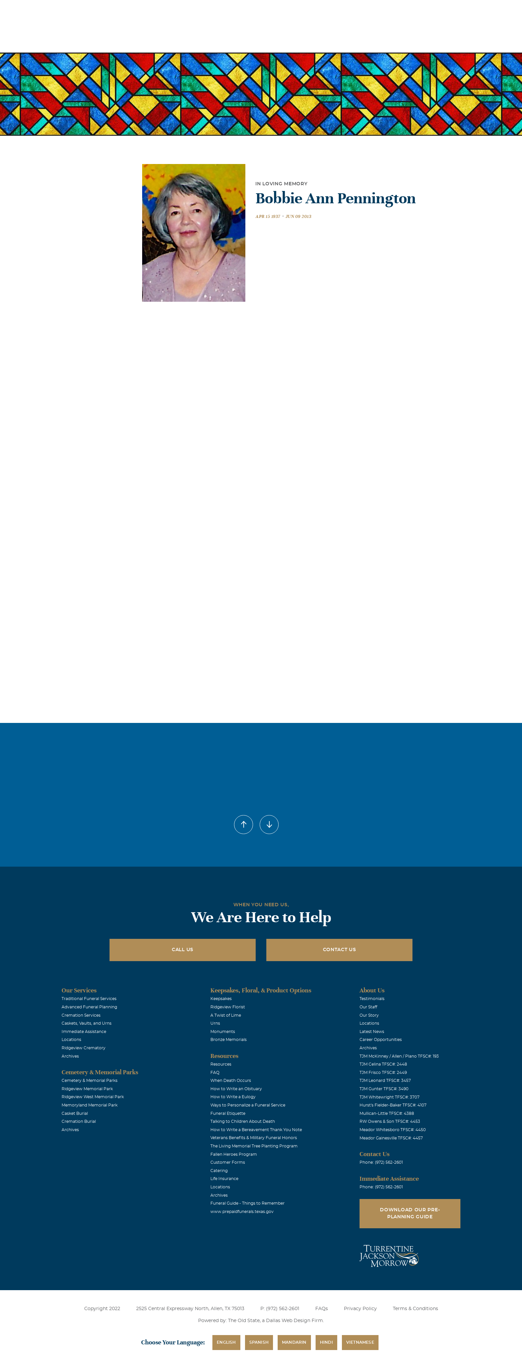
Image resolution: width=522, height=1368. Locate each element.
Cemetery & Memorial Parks (90, 1081)
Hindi (326, 1342)
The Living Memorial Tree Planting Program (254, 1146)
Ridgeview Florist (227, 1007)
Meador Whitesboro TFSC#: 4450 (393, 1130)
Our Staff (368, 1007)
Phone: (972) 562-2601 (381, 1162)
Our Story (369, 1015)
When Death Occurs (230, 1081)
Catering (219, 1171)
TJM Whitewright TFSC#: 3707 (389, 1097)
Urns (215, 1023)
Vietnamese (360, 1342)
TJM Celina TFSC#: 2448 (383, 1064)
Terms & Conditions (415, 1308)
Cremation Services (81, 1015)
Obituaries (313, 9)
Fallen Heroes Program (233, 1154)
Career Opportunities (381, 1040)
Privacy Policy (360, 1308)
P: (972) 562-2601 (279, 1308)
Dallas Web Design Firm (294, 1320)
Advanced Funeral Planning (89, 1007)
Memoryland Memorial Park (90, 1105)
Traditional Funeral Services (89, 999)
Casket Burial (75, 1113)
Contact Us (339, 949)
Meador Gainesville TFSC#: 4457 (391, 1138)
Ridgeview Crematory (84, 1048)
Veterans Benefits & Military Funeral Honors (253, 1138)
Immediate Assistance (84, 1032)
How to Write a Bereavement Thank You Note (256, 1130)
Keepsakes (221, 999)
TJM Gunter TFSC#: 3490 (384, 1089)
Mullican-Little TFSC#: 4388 (387, 1113)
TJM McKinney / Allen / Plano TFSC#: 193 (399, 1056)
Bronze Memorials (228, 1040)
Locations (275, 9)
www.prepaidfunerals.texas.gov (242, 1212)
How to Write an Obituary (236, 1089)
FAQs (321, 1308)
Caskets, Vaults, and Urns (87, 1023)
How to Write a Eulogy (233, 1097)
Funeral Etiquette (227, 1113)
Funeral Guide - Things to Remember (247, 1203)
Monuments (222, 1032)
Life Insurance (224, 1179)
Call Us (182, 949)
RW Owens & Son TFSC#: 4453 (390, 1121)
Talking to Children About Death (242, 1121)
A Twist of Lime (225, 1015)
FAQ (214, 1073)
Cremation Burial (79, 1121)
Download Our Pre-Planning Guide (410, 1213)
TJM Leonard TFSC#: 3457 (385, 1081)
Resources (220, 1064)
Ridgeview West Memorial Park (93, 1097)
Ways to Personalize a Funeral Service (247, 1105)
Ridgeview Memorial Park (87, 1089)
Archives (70, 1056)
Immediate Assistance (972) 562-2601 (431, 9)
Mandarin (294, 1342)
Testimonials (372, 999)
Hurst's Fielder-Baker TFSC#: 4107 (393, 1105)
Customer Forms (227, 1162)
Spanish (259, 1342)
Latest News (372, 1032)
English (226, 1342)
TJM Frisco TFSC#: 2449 (383, 1073)
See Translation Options (360, 10)
